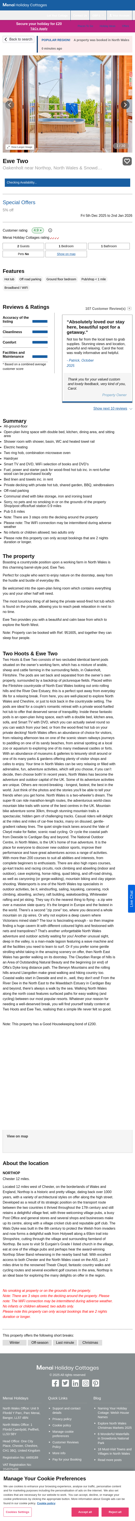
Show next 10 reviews (110, 408)
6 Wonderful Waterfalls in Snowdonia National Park (113, 1438)
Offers (125, 26)
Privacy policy (62, 1419)
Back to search (20, 39)
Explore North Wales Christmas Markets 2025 (115, 1425)
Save (127, 161)
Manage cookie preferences (63, 1434)
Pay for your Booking (67, 1459)
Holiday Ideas (107, 26)
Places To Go (85, 26)
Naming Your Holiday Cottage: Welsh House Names (113, 1413)
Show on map (66, 254)
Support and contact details (66, 1410)
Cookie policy (61, 1425)
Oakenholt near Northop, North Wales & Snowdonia (52, 167)
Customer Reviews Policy (65, 1444)
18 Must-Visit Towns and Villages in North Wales (115, 1451)
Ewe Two (15, 161)
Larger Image (19, 147)
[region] (67, 1496)
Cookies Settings (17, 1512)
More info (58, 1453)
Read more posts (110, 1460)
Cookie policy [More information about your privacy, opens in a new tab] (46, 1503)
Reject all (115, 1512)
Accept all (85, 1512)
